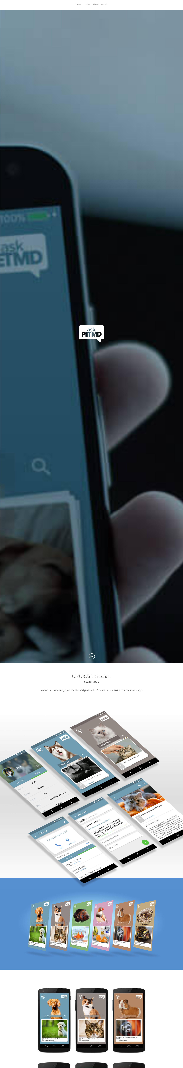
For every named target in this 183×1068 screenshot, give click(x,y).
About (95, 4)
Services (78, 4)
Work (88, 4)
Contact (104, 4)
